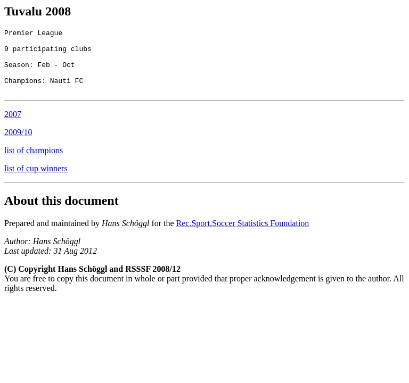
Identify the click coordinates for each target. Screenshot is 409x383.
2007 (12, 126)
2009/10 (18, 144)
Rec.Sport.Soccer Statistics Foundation (242, 235)
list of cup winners (36, 181)
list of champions (33, 163)
